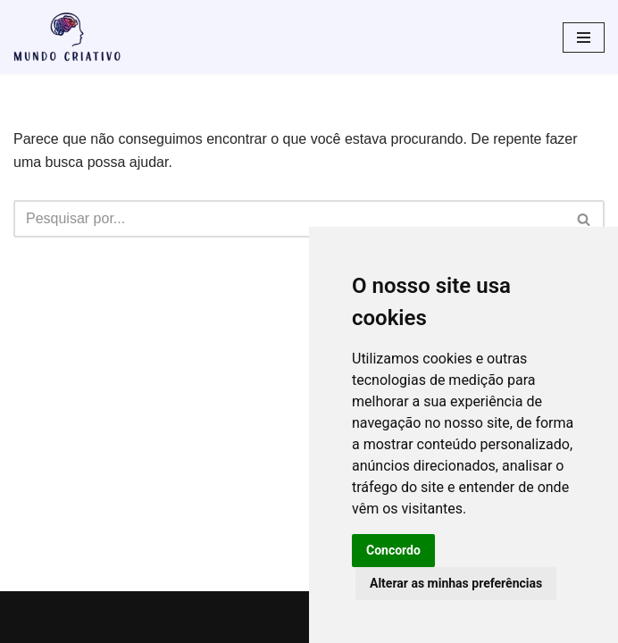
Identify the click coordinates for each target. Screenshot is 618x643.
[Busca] (288, 219)
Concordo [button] (393, 550)
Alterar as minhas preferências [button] (456, 583)
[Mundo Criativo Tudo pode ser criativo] (67, 37)
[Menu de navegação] (584, 37)
